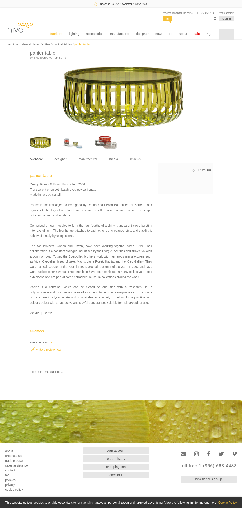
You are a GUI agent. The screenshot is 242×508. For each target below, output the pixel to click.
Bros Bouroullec (43, 57)
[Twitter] (221, 454)
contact (10, 470)
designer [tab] (60, 159)
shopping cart (116, 467)
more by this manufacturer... (46, 371)
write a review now (45, 349)
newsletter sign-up (208, 479)
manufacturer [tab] (88, 159)
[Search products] (195, 18)
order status (13, 456)
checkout (116, 475)
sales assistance (16, 465)
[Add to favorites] (193, 170)
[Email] (183, 454)
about (183, 34)
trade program (226, 13)
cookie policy (14, 489)
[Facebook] (208, 454)
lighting (74, 34)
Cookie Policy (227, 502)
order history (116, 458)
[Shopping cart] (226, 34)
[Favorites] (209, 34)
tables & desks (30, 44)
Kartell (63, 57)
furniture (56, 34)
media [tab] (113, 159)
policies (10, 480)
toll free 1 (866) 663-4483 (209, 466)
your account (116, 450)
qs (170, 34)
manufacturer (119, 34)
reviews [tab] (135, 159)
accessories (94, 34)
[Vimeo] (234, 454)
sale (197, 34)
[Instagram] (196, 454)
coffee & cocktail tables (57, 44)
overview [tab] (36, 159)
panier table (82, 44)
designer (142, 34)
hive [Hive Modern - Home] (20, 27)
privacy (10, 485)
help (167, 18)
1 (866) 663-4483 (206, 13)
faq (7, 475)
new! (158, 34)
